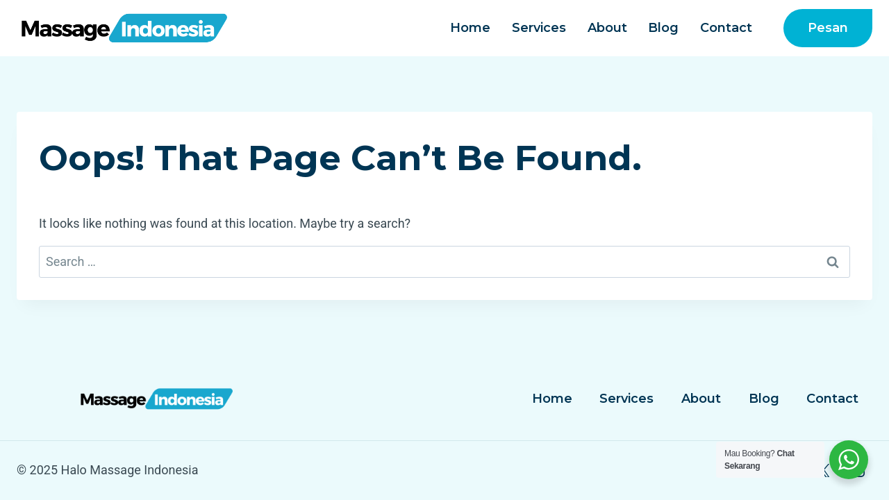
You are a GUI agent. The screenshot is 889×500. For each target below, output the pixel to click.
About (607, 27)
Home (470, 27)
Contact (726, 27)
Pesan (828, 27)
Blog (663, 27)
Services (539, 27)
